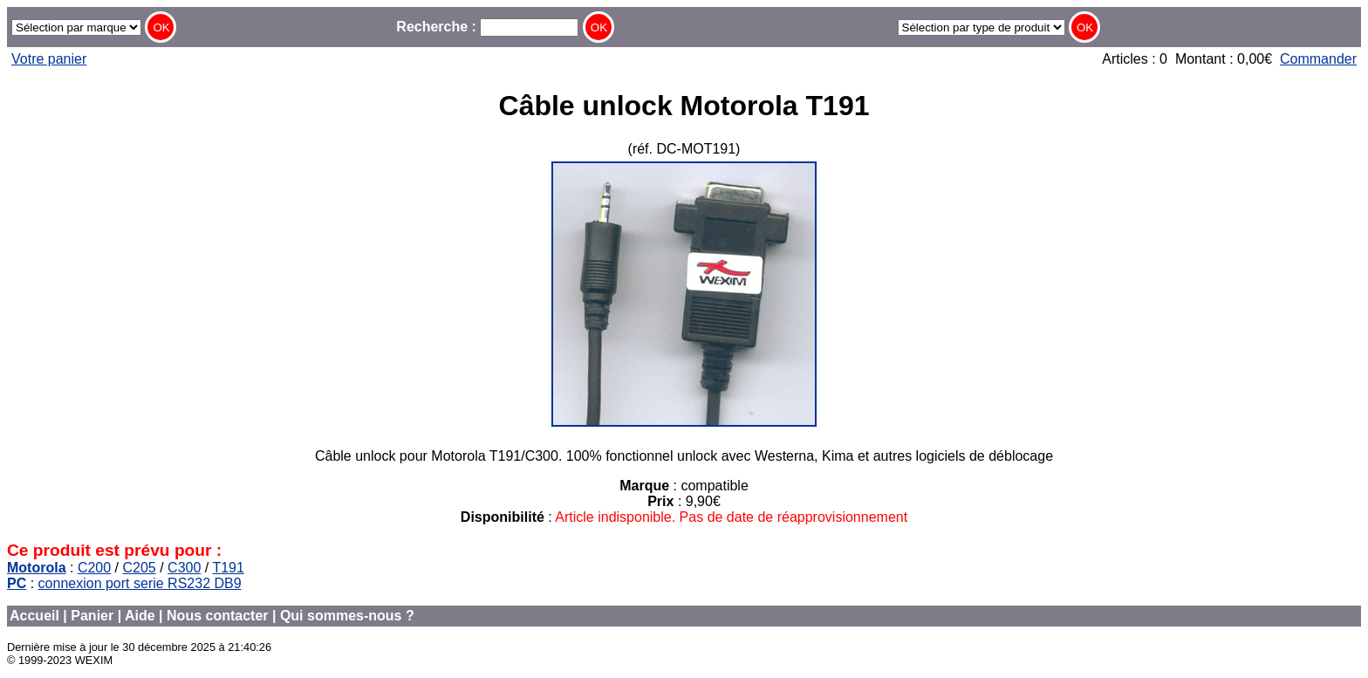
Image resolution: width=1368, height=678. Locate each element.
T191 (227, 567)
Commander (1318, 58)
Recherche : (487, 26)
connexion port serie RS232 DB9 (140, 583)
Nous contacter (217, 615)
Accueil (34, 615)
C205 (138, 567)
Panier (92, 615)
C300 (184, 567)
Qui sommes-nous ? (347, 615)
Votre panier (48, 58)
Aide (140, 615)
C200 (94, 567)
